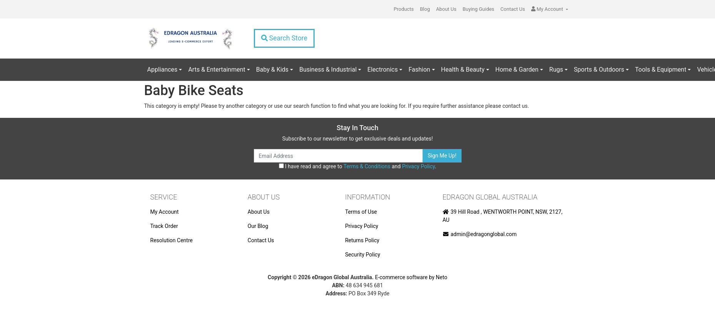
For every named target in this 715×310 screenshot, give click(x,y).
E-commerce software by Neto (411, 277)
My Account (164, 212)
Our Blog (258, 226)
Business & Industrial (328, 69)
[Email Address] (338, 156)
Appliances (162, 69)
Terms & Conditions (366, 166)
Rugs (556, 69)
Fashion (419, 69)
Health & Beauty (463, 69)
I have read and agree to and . (358, 166)
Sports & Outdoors (599, 69)
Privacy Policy (418, 166)
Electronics (382, 69)
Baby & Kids (272, 69)
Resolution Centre (171, 240)
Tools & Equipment (660, 69)
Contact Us (512, 9)
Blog (425, 9)
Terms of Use (361, 212)
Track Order (164, 226)
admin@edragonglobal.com (480, 234)
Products (404, 9)
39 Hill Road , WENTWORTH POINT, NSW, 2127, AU (503, 216)
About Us (446, 9)
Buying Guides (478, 9)
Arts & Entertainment (216, 69)
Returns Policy (362, 240)
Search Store (284, 38)
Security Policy (362, 254)
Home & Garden (516, 69)
